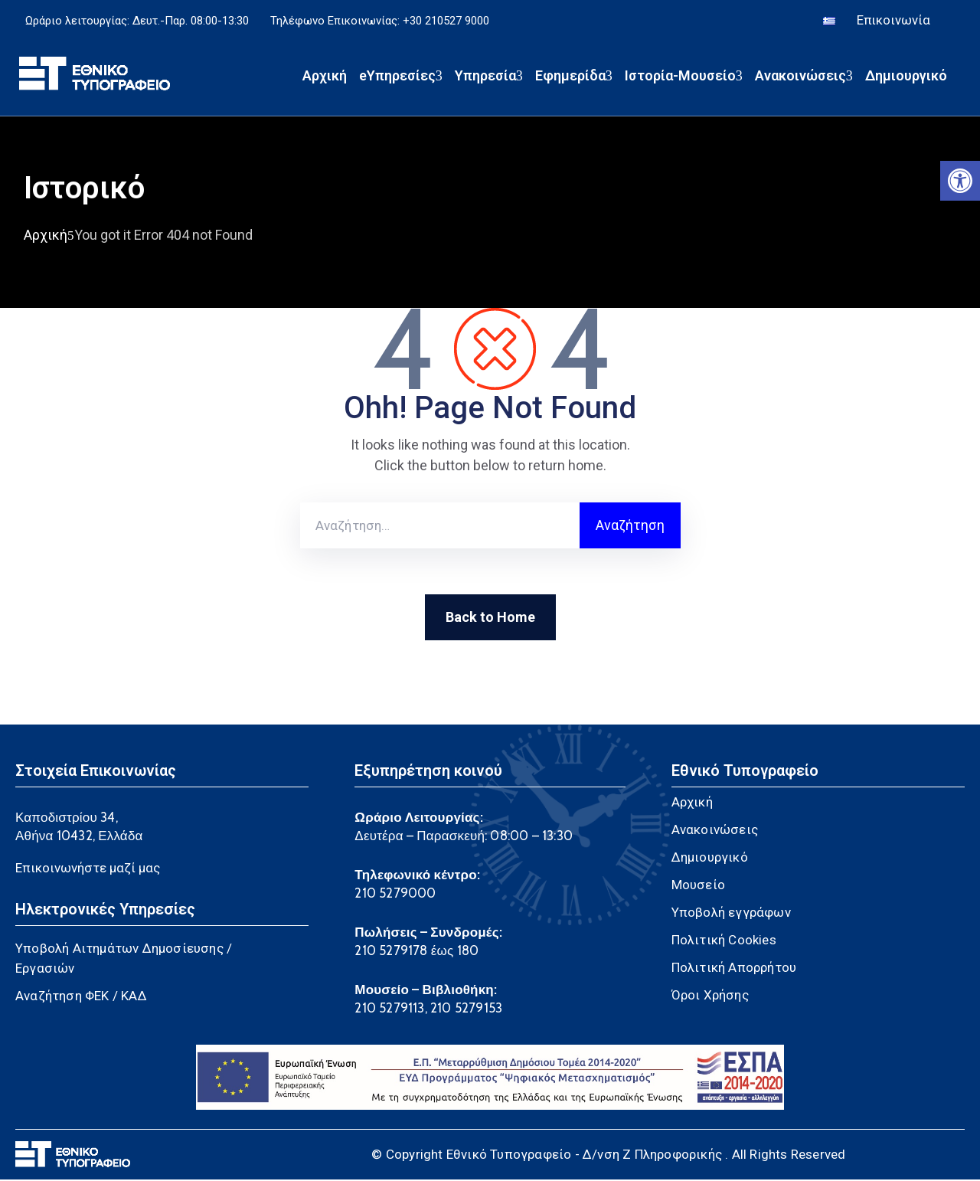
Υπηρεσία (489, 77)
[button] (960, 181)
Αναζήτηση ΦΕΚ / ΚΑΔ (81, 997)
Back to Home (490, 618)
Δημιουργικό (906, 77)
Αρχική (324, 77)
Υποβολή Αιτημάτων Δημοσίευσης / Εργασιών (123, 959)
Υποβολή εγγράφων (731, 913)
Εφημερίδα (573, 77)
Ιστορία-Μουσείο (684, 77)
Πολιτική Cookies (723, 941)
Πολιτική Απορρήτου (734, 969)
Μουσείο (698, 886)
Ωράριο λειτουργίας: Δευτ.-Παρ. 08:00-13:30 (137, 21)
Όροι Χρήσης (710, 996)
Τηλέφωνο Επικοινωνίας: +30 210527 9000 (379, 21)
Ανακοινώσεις (804, 77)
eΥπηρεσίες (401, 77)
